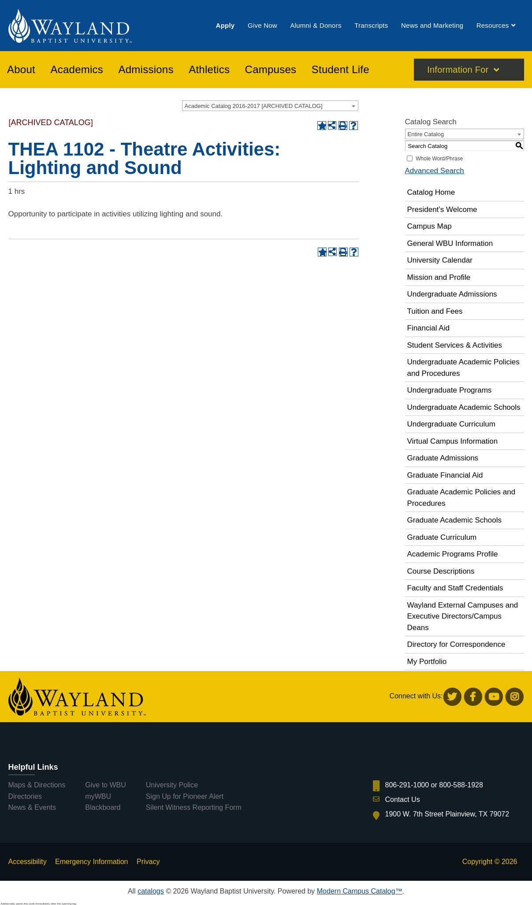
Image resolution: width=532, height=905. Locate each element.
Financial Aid (428, 328)
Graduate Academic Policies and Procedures (461, 498)
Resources (492, 25)
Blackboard (102, 807)
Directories (25, 796)
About (21, 70)
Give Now (262, 25)
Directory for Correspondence (456, 644)
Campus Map (429, 226)
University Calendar (439, 260)
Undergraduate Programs (449, 390)
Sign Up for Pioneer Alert (184, 796)
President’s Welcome (442, 209)
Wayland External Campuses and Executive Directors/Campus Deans (462, 616)
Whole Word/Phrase (439, 159)
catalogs (151, 891)
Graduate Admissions (443, 458)
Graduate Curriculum (442, 537)
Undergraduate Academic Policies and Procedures (463, 368)
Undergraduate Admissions (452, 294)
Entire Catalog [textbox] (426, 134)
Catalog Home (431, 192)
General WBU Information (450, 243)
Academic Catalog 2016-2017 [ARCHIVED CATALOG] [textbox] (254, 106)
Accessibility (27, 861)
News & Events (32, 807)
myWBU (98, 796)
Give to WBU (105, 785)
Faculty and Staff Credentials (455, 588)
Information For (457, 70)
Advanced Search (434, 171)
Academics (76, 70)
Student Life (340, 70)
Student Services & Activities (454, 345)
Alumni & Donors (315, 25)
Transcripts (371, 25)
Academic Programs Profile (452, 554)
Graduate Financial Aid (445, 475)
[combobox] (270, 105)
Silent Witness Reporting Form (194, 807)
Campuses (271, 70)
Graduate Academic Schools (454, 520)
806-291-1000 (407, 785)
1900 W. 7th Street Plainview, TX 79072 (447, 814)
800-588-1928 (461, 785)
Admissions (146, 70)
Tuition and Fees (435, 311)
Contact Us (402, 799)
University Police (172, 785)
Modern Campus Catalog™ (359, 891)
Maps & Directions (37, 785)
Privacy (148, 861)
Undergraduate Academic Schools (464, 407)
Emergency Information (91, 861)
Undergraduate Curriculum (451, 424)
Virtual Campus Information (452, 441)
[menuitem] (225, 25)
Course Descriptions (441, 571)
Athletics (209, 70)
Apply (225, 25)
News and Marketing (432, 25)
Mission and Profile (439, 277)
